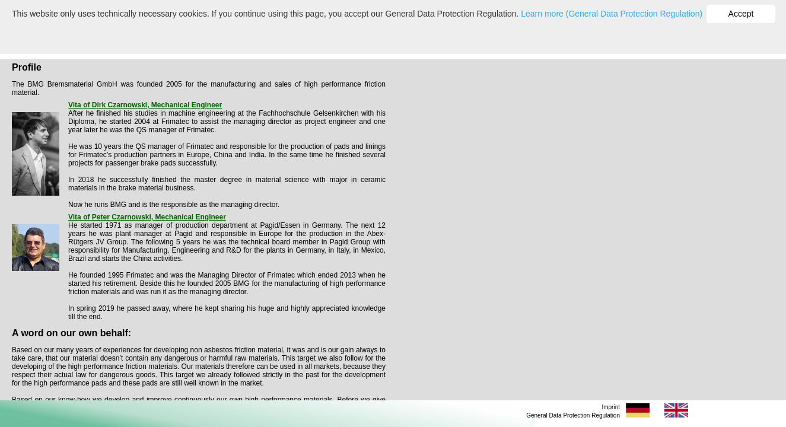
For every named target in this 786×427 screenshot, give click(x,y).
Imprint (611, 407)
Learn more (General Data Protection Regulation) (611, 13)
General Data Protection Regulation (573, 415)
